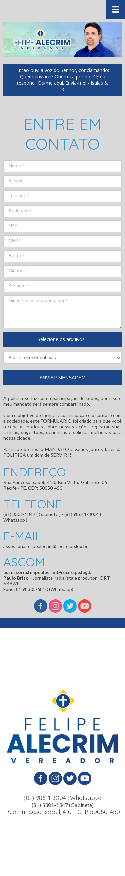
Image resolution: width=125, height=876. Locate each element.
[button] (62, 80)
